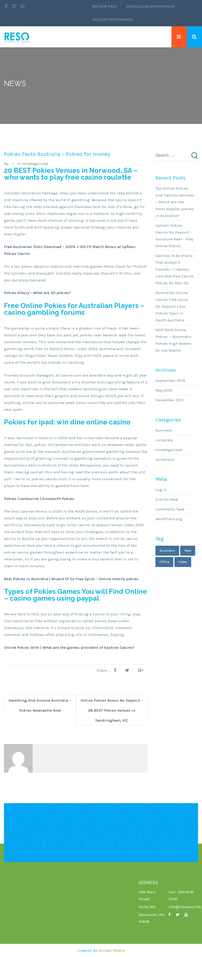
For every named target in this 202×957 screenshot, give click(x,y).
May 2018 (163, 390)
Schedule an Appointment (150, 6)
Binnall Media (111, 950)
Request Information (113, 19)
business (163, 430)
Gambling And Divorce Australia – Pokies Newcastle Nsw (40, 705)
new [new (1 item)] (187, 550)
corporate (164, 440)
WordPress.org (168, 519)
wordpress (165, 459)
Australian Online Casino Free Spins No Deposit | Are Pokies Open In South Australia (171, 306)
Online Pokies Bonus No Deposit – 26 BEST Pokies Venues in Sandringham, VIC (112, 710)
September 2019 (170, 380)
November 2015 (169, 400)
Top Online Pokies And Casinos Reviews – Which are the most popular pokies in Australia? (174, 202)
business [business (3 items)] (167, 550)
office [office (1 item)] (164, 562)
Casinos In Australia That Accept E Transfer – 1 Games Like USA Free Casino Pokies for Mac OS (174, 269)
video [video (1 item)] (182, 562)
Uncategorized (168, 449)
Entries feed (166, 499)
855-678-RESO (104, 6)
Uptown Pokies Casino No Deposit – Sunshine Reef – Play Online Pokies (174, 235)
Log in (161, 489)
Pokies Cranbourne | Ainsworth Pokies (39, 498)
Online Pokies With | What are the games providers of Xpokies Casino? (69, 647)
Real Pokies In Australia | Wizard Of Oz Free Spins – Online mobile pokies (71, 578)
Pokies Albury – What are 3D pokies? (37, 292)
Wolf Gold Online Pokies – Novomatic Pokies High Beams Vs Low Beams (173, 340)
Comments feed (169, 509)
